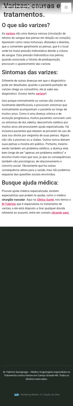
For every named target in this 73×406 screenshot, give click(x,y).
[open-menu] (66, 7)
